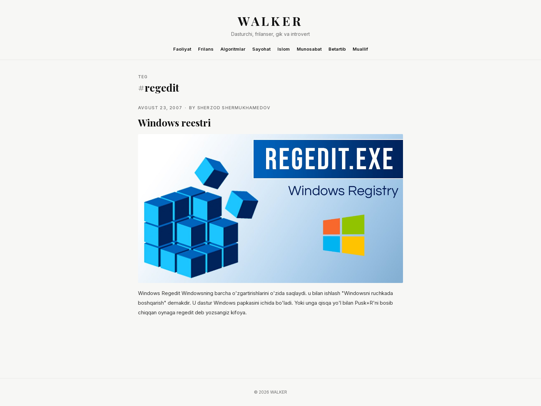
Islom (283, 49)
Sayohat (261, 49)
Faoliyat (182, 49)
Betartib (337, 49)
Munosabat (309, 49)
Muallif (360, 49)
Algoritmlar (232, 49)
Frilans (206, 49)
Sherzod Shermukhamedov (233, 107)
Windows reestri (174, 122)
